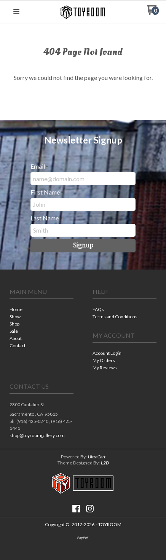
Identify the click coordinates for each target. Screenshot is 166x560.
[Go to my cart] (153, 13)
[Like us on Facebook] (76, 508)
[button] (16, 12)
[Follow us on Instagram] (90, 508)
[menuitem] (41, 310)
